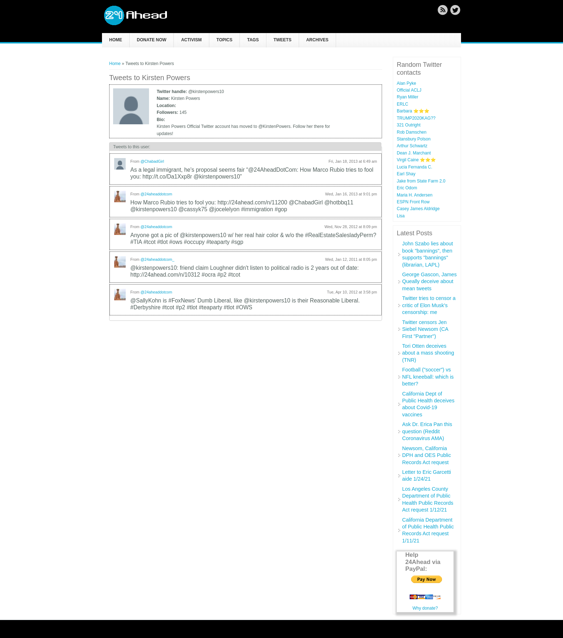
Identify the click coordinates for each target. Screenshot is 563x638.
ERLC (402, 104)
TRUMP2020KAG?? (416, 118)
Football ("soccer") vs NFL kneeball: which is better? (427, 377)
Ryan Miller (407, 97)
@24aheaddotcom (156, 194)
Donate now (151, 39)
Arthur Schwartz (412, 145)
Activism (191, 39)
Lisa (401, 215)
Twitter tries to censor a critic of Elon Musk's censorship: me (429, 305)
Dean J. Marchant (414, 153)
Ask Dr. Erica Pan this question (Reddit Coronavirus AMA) (427, 431)
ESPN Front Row (413, 201)
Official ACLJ (409, 90)
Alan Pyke (406, 83)
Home (115, 39)
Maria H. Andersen (414, 195)
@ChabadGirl (152, 161)
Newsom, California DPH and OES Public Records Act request (426, 455)
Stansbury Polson (414, 139)
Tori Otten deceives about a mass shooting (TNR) (428, 353)
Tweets (283, 39)
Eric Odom (407, 187)
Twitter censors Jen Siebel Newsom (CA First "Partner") (425, 329)
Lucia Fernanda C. (414, 167)
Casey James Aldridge (418, 208)
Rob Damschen (412, 132)
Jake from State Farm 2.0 (421, 181)
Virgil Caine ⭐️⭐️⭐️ (416, 159)
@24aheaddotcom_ (157, 259)
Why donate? (425, 608)
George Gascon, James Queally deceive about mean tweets (429, 281)
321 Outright (408, 125)
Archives (317, 39)
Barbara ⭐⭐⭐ (413, 111)
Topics (224, 39)
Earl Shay (406, 173)
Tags (253, 39)
